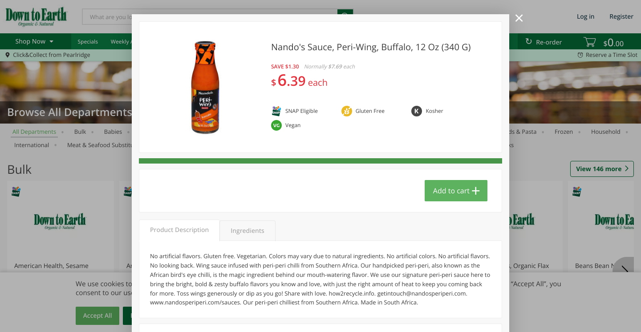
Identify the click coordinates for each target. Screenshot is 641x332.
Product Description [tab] (179, 230)
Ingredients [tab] (247, 231)
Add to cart (451, 191)
